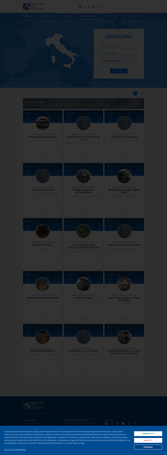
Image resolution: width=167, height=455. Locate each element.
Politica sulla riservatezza (15, 450)
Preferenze (148, 447)
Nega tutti (148, 440)
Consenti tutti (148, 433)
